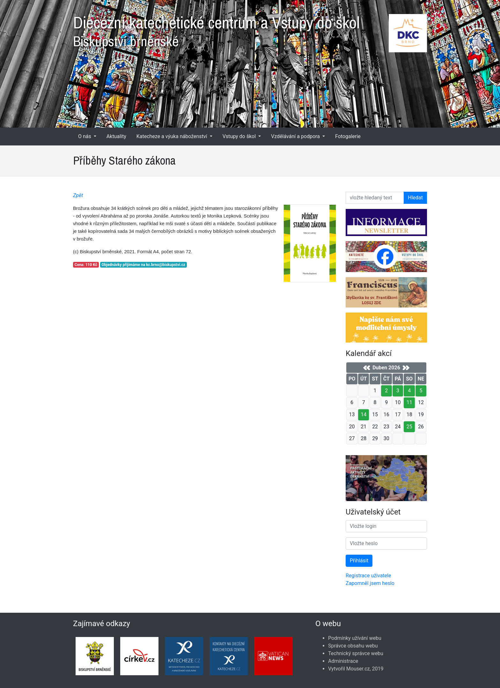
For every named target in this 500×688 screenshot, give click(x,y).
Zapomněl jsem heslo (370, 583)
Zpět (78, 195)
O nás (85, 136)
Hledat (415, 198)
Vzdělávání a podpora (296, 136)
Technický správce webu (355, 653)
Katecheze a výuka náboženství (172, 136)
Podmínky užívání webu (354, 638)
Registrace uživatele (368, 576)
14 (363, 414)
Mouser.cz (358, 669)
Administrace (343, 661)
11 (409, 402)
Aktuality (116, 136)
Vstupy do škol (240, 136)
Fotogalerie (348, 136)
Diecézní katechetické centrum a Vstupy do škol (250, 29)
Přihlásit (359, 561)
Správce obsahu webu (353, 646)
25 (409, 427)
